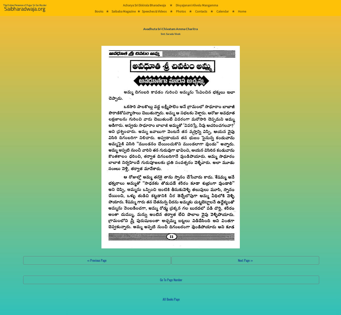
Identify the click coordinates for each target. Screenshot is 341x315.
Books (99, 11)
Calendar (222, 11)
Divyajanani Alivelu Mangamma (197, 5)
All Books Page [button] (171, 299)
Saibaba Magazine (124, 11)
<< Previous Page (96, 260)
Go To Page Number (171, 279)
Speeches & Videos (154, 11)
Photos (181, 11)
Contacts (201, 11)
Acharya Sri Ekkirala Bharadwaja (144, 5)
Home (242, 11)
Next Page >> (245, 260)
